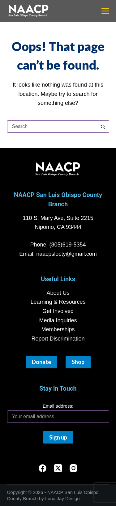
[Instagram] (73, 468)
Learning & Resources (57, 302)
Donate (41, 361)
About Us (57, 293)
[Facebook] (42, 468)
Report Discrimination (57, 339)
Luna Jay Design (62, 498)
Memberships (58, 329)
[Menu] (105, 11)
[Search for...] (52, 126)
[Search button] (103, 126)
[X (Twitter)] (58, 468)
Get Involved (58, 311)
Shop (78, 361)
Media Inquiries (58, 320)
